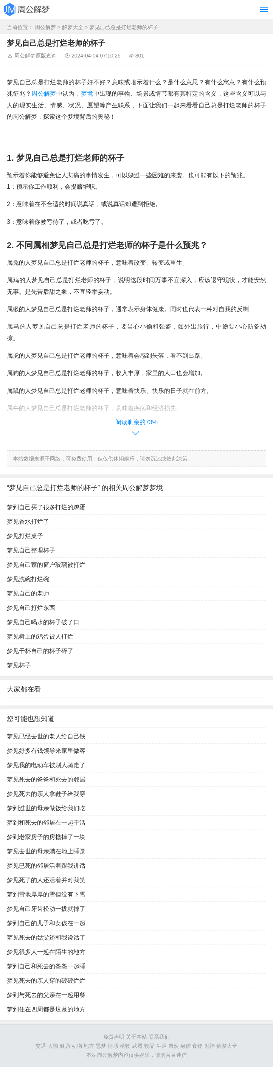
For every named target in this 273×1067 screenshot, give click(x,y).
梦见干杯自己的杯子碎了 (40, 651)
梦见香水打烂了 (28, 521)
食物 (197, 1046)
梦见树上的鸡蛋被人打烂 (40, 636)
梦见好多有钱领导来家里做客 (46, 751)
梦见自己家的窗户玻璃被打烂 (46, 564)
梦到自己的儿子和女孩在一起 (46, 923)
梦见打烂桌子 (25, 536)
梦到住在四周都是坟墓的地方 (46, 1009)
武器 (137, 1046)
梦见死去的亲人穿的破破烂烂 (46, 980)
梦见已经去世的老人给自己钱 (46, 736)
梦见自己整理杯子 (31, 550)
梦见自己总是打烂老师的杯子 (123, 27)
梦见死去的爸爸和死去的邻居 (46, 779)
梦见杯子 (19, 665)
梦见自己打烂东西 (31, 608)
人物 (53, 1046)
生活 (161, 1046)
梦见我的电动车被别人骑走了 (46, 765)
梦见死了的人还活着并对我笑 (46, 880)
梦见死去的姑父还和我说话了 (46, 937)
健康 (65, 1046)
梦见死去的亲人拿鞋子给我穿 (46, 794)
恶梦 (101, 1046)
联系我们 (159, 1037)
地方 (89, 1046)
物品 (149, 1046)
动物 (76, 1046)
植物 (125, 1046)
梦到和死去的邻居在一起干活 (46, 822)
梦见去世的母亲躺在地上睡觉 (46, 851)
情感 (113, 1046)
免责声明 (113, 1037)
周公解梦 (45, 27)
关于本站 (136, 1037)
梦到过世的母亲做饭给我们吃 (46, 808)
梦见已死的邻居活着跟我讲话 (46, 865)
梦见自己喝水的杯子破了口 (43, 622)
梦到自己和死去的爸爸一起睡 (46, 966)
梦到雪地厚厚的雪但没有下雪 (46, 894)
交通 (41, 1046)
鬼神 (209, 1046)
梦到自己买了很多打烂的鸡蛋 (46, 507)
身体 (185, 1046)
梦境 (87, 93)
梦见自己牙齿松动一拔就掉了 (46, 909)
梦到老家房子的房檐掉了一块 (46, 837)
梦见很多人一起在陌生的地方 (46, 952)
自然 (173, 1046)
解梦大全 (72, 27)
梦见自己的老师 (28, 593)
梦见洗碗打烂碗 (28, 579)
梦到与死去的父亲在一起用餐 (46, 995)
